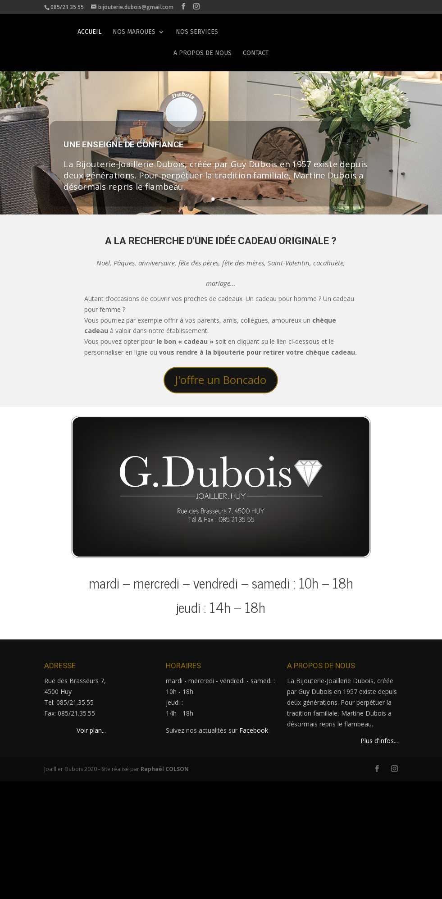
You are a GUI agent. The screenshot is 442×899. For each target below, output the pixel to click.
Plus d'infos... (379, 740)
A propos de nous (202, 51)
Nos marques (134, 30)
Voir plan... (91, 730)
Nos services (197, 30)
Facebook (253, 730)
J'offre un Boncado (220, 379)
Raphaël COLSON (165, 769)
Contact (256, 51)
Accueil (89, 30)
